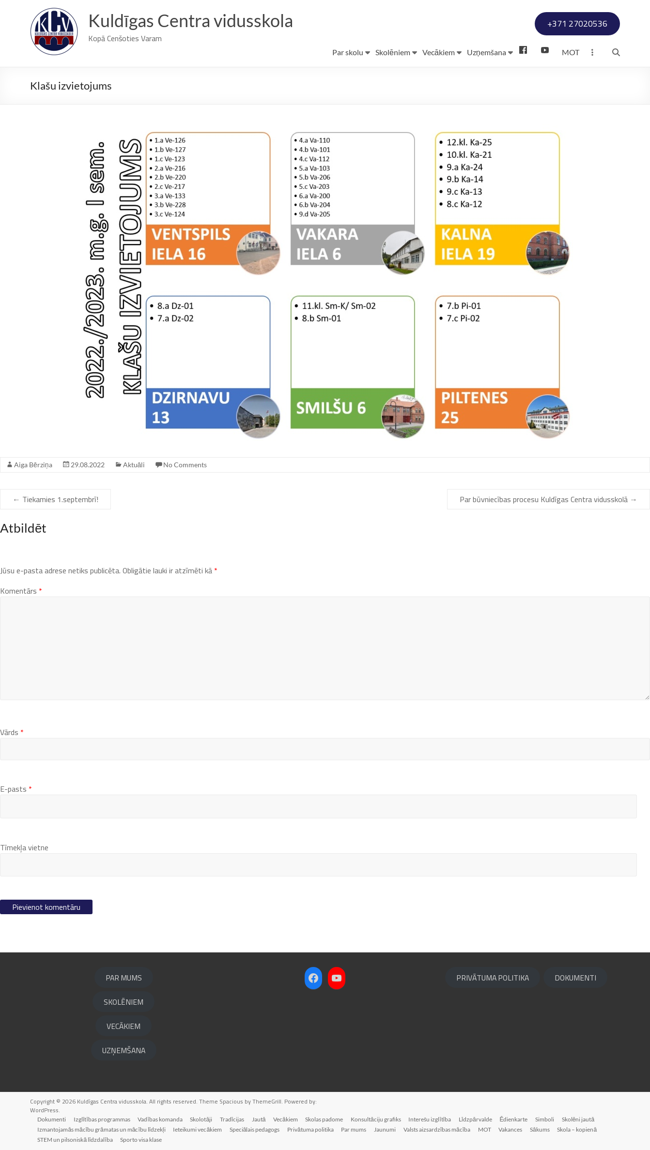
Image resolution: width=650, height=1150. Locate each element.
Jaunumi (386, 1129)
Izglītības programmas (102, 1118)
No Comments (185, 464)
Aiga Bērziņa (33, 464)
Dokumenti (52, 1118)
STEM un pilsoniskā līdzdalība (75, 1139)
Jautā (260, 1118)
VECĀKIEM (123, 1026)
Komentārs (21, 591)
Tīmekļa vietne (24, 847)
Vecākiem (438, 52)
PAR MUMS (124, 977)
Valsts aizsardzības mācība (437, 1129)
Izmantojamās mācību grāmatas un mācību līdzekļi (102, 1129)
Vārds (12, 732)
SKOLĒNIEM (123, 1002)
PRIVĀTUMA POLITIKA (492, 977)
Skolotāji (202, 1118)
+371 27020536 (577, 23)
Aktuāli (134, 464)
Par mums (354, 1129)
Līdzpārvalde (477, 1118)
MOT (570, 52)
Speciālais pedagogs (255, 1129)
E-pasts (16, 789)
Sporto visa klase (141, 1139)
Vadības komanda (161, 1118)
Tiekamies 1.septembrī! (55, 499)
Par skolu (347, 52)
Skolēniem (392, 52)
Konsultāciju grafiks (377, 1118)
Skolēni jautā (580, 1118)
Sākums (542, 1129)
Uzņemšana (486, 52)
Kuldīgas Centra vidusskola (190, 20)
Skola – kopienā (579, 1129)
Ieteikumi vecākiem (197, 1129)
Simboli (547, 1118)
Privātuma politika (311, 1129)
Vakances (512, 1129)
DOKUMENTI (575, 977)
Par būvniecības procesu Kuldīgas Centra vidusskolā (548, 499)
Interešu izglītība (431, 1118)
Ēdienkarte (516, 1118)
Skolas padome (325, 1118)
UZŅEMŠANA (123, 1050)
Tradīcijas (233, 1118)
